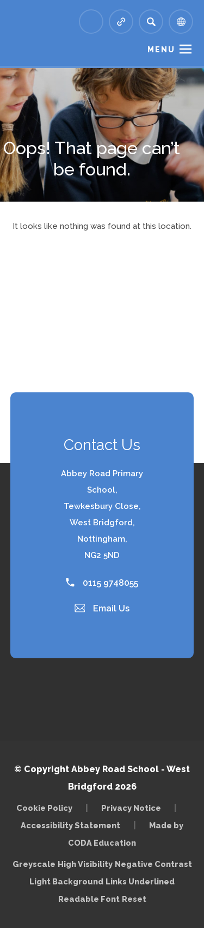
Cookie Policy (44, 807)
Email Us (102, 608)
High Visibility (85, 864)
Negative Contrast (153, 864)
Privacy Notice (131, 807)
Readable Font (89, 898)
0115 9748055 (102, 583)
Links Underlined (140, 881)
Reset (134, 898)
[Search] (151, 21)
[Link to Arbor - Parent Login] (91, 21)
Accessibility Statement (70, 825)
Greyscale (34, 864)
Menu (161, 49)
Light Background (66, 881)
